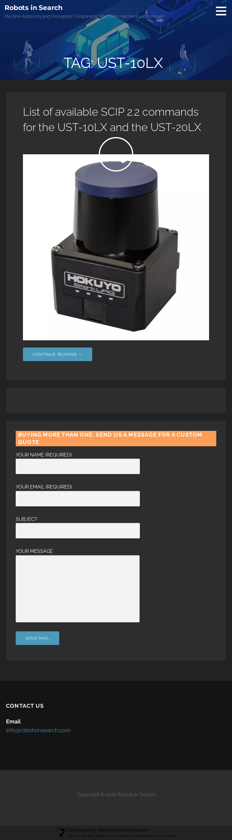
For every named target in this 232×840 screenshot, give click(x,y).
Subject (78, 525)
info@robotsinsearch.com (38, 730)
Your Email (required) (78, 493)
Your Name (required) (78, 461)
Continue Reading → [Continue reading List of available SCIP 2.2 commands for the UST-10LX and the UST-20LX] (57, 354)
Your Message (78, 555)
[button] (223, 11)
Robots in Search (33, 8)
